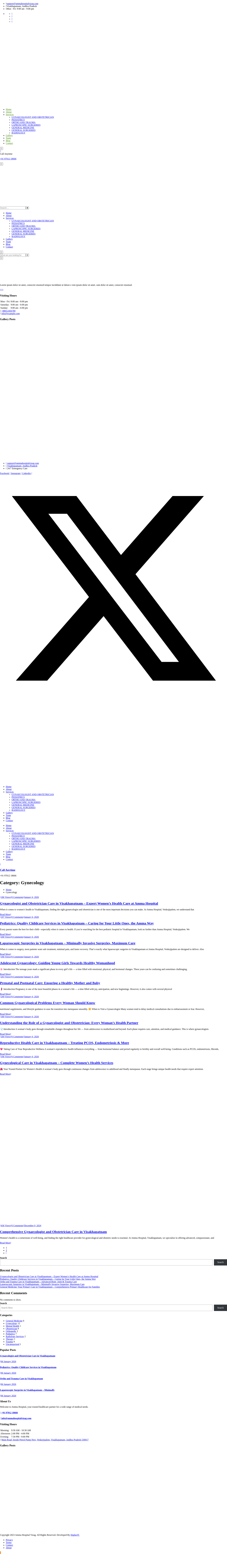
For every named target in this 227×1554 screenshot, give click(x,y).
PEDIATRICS (18, 120)
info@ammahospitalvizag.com (15, 1418)
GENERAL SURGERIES (23, 130)
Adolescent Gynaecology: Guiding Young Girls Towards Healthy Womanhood (57, 963)
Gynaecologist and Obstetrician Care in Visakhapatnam (27, 1356)
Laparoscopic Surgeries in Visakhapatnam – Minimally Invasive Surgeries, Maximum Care (67, 943)
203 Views (5, 977)
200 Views (5, 937)
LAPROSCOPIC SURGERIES (26, 125)
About (9, 112)
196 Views (5, 957)
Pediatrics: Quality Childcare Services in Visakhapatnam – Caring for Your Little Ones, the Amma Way (77, 923)
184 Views (5, 1036)
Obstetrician (11, 1328)
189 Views (5, 1016)
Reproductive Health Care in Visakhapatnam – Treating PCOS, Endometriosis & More (64, 1043)
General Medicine (14, 1321)
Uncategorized (12, 1344)
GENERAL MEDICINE (23, 127)
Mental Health (12, 1326)
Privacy (9, 1540)
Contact (9, 143)
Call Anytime (7, 869)
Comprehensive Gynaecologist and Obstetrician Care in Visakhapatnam (53, 1232)
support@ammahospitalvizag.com (22, 3)
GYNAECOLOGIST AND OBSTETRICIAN (33, 117)
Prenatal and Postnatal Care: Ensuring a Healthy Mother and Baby (50, 983)
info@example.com (10, 313)
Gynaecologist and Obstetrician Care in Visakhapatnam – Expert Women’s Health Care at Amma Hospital (79, 903)
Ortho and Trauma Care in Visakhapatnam (21, 1378)
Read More (5, 914)
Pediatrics (10, 1334)
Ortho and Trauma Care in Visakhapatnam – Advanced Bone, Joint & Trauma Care (38, 1281)
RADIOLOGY (18, 133)
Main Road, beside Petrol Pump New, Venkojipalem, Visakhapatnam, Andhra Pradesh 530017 (45, 1440)
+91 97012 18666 (8, 159)
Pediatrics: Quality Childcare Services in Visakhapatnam (28, 1367)
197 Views (5, 917)
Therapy (9, 1339)
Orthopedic (11, 1331)
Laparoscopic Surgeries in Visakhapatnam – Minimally (27, 1390)
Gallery (9, 135)
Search (3, 1258)
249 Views (5, 996)
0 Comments (17, 897)
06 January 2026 (8, 1361)
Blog (8, 140)
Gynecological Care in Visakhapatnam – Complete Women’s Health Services (56, 1063)
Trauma (9, 1341)
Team (8, 138)
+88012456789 (8, 311)
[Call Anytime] (0, 864)
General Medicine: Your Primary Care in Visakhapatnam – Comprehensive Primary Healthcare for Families (50, 1287)
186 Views (5, 897)
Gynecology (11, 1323)
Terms (9, 1542)
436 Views (5, 1225)
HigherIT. (75, 1535)
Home (8, 109)
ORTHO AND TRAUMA (23, 122)
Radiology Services (15, 1336)
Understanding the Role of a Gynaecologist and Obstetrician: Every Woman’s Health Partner (69, 1023)
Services (10, 114)
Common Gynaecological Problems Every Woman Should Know (47, 1003)
